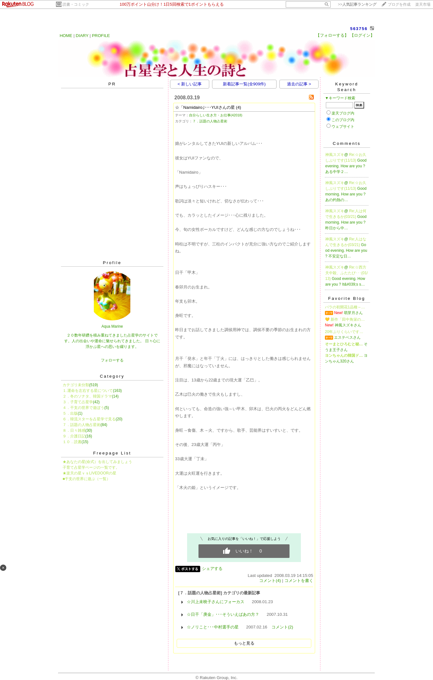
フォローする (112, 360)
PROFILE (101, 35)
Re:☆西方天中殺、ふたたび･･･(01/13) (346, 273)
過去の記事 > (299, 84)
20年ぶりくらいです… (344, 332)
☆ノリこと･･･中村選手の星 (213, 627)
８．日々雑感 (74, 430)
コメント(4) (270, 580)
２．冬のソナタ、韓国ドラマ (87, 396)
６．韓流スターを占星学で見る (89, 419)
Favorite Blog (346, 298)
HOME (66, 35)
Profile (112, 262)
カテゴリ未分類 (76, 385)
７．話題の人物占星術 (82, 425)
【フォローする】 (332, 35)
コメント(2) (282, 627)
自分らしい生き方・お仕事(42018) (215, 115)
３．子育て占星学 (78, 402)
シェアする (212, 568)
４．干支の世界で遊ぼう (83, 407)
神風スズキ (334, 154)
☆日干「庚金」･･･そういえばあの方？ (223, 614)
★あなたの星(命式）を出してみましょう (97, 462)
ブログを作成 (399, 4)
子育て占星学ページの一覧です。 (91, 467)
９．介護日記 (74, 436)
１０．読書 (72, 442)
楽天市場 (422, 4)
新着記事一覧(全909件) (244, 84)
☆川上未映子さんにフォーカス (215, 601)
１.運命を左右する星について (88, 390)
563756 (359, 28)
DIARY (82, 35)
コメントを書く (298, 580)
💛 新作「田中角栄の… (345, 319)
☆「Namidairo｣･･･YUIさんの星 (205, 107)
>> (357, 4)
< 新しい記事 (190, 84)
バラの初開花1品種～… (345, 307)
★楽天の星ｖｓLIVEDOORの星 (89, 473)
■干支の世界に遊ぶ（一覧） (86, 479)
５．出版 (70, 413)
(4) (238, 107)
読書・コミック (76, 4)
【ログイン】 (362, 35)
